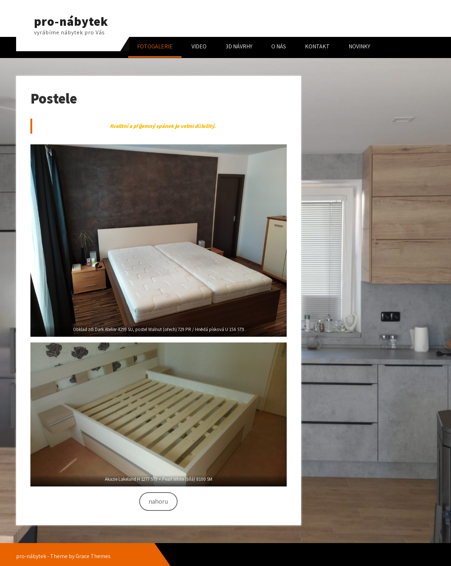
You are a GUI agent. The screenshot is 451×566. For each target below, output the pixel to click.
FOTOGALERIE (155, 46)
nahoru (158, 501)
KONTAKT (317, 46)
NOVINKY (359, 46)
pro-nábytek (71, 21)
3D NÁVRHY (239, 46)
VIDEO (199, 46)
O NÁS (278, 46)
